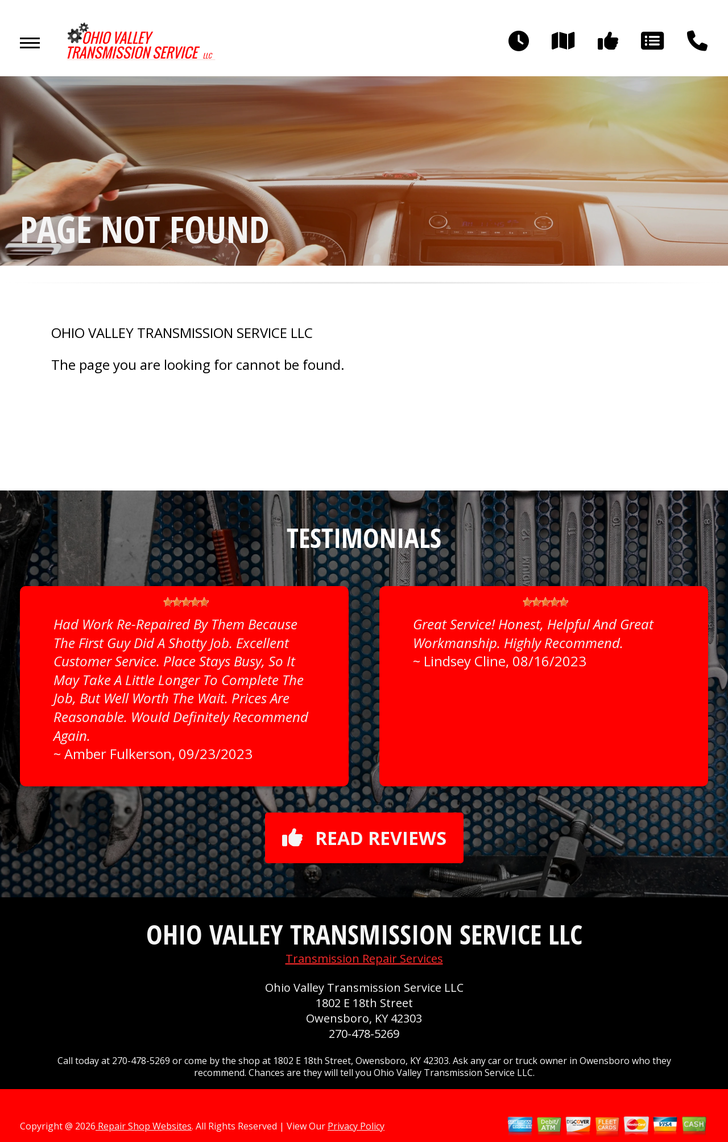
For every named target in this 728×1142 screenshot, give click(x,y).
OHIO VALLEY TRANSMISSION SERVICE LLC (182, 333)
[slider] (186, 602)
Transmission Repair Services (364, 958)
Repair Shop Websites (144, 1126)
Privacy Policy (356, 1126)
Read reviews (364, 838)
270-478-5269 (364, 1033)
